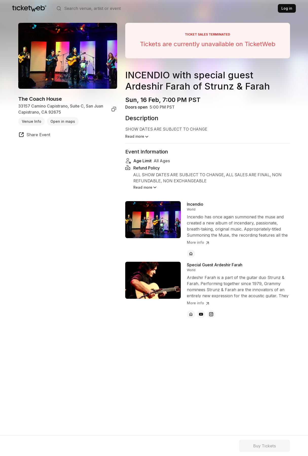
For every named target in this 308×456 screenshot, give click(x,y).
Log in (286, 8)
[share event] (34, 135)
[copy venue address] (114, 109)
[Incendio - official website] (191, 249)
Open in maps (62, 121)
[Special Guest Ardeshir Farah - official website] (191, 309)
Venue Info (31, 121)
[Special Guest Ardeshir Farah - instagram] (211, 309)
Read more (145, 182)
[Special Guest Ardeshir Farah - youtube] (201, 309)
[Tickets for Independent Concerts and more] (29, 8)
